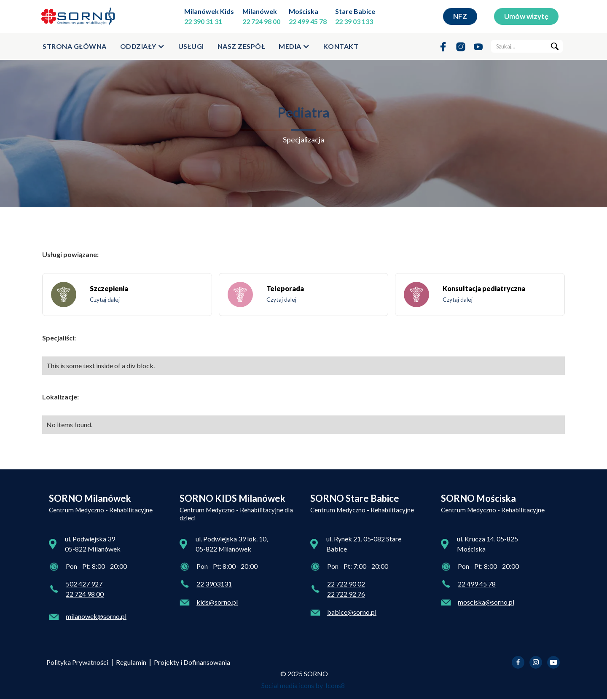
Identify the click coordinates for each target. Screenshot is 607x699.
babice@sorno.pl (351, 612)
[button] (142, 46)
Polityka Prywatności (77, 662)
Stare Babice (355, 11)
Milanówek (259, 11)
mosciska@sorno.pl (486, 602)
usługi (191, 46)
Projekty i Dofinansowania (192, 662)
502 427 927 (84, 584)
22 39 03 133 (354, 21)
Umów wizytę (526, 16)
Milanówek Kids (209, 11)
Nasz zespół (242, 46)
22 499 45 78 (308, 21)
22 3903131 (214, 584)
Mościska (303, 11)
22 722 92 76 (346, 594)
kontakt (341, 46)
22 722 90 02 (346, 584)
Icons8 (335, 685)
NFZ (460, 16)
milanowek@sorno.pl (96, 616)
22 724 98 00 (261, 21)
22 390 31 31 (203, 21)
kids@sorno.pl (217, 602)
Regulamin (131, 662)
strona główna (75, 46)
